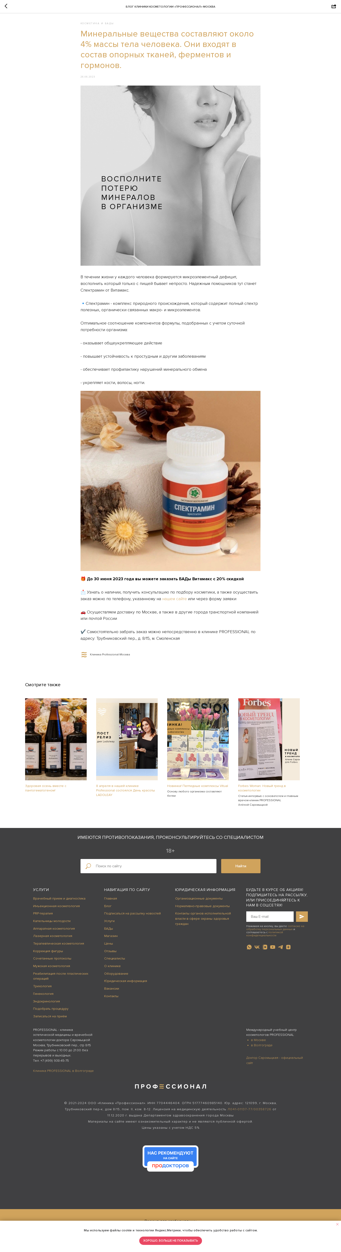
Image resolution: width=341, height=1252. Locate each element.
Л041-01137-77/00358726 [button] (249, 1112)
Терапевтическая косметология (58, 947)
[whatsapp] (249, 951)
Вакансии (111, 992)
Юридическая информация (125, 984)
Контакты (111, 999)
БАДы (108, 932)
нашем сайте (174, 600)
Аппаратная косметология (54, 932)
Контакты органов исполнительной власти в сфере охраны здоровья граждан (203, 922)
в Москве (258, 1043)
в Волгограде (262, 1048)
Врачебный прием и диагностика (59, 902)
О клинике (112, 969)
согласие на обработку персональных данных (275, 931)
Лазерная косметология (52, 939)
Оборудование (116, 977)
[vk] (257, 951)
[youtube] (273, 951)
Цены (108, 947)
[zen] (288, 951)
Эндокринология (46, 1005)
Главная (110, 902)
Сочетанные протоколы (52, 962)
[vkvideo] (265, 951)
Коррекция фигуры (48, 954)
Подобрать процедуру (50, 1012)
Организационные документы (199, 902)
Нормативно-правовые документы (202, 909)
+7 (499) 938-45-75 (54, 1064)
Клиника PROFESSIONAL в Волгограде (63, 1074)
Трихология (42, 989)
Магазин (111, 939)
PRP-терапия (43, 917)
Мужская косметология (51, 969)
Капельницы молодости (52, 924)
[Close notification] (337, 1224)
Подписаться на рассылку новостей (132, 917)
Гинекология (43, 997)
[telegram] (280, 951)
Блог (108, 909)
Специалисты (114, 962)
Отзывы (110, 954)
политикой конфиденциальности (264, 937)
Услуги (41, 893)
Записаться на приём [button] (50, 1020)
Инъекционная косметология (56, 909)
